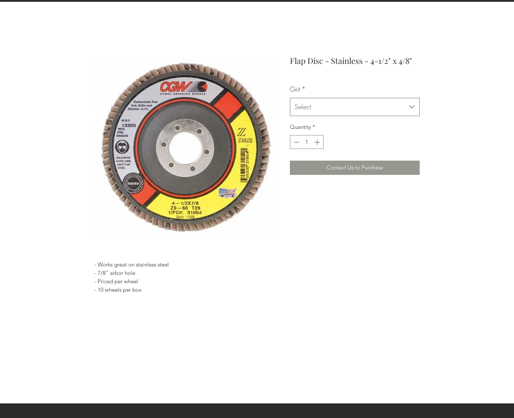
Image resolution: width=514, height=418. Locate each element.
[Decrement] (296, 142)
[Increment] (318, 142)
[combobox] (355, 107)
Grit (298, 89)
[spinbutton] (307, 142)
